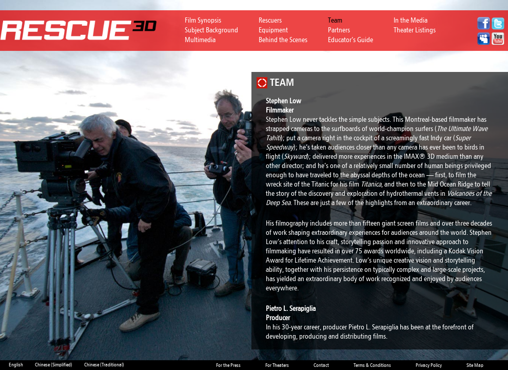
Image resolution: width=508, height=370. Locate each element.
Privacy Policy (429, 365)
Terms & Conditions (372, 365)
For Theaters (277, 365)
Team (335, 20)
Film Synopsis (203, 20)
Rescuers (270, 20)
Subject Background (211, 30)
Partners (339, 30)
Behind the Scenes (283, 39)
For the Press (228, 365)
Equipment (273, 30)
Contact (321, 365)
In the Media (410, 20)
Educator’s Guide (350, 39)
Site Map (474, 365)
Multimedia (200, 39)
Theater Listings (415, 30)
